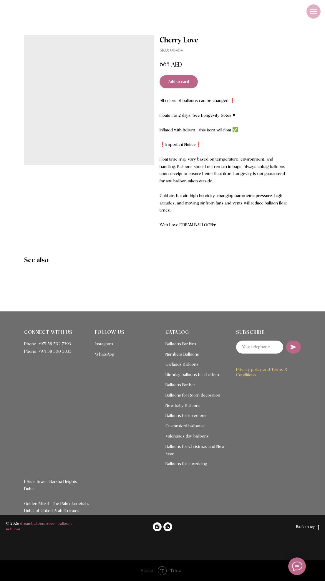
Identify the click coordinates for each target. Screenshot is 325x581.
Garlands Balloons (181, 364)
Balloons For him (180, 344)
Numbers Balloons (182, 354)
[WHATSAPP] (167, 526)
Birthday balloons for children (192, 374)
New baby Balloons (182, 405)
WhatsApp (104, 354)
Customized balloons (184, 426)
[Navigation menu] (313, 11)
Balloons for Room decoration (192, 395)
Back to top (307, 527)
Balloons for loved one (186, 415)
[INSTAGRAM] (157, 526)
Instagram (104, 344)
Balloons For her (180, 385)
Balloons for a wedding (186, 464)
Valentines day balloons (187, 436)
